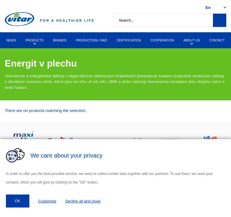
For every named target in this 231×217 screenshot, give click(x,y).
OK (17, 201)
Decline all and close (82, 201)
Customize (47, 201)
